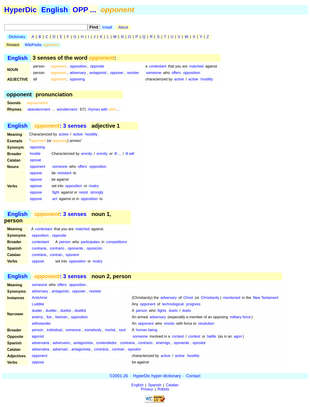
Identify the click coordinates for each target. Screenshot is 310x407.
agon (238, 336)
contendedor (106, 343)
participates (90, 242)
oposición (94, 248)
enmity (86, 154)
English (54, 10)
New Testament (265, 298)
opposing (77, 79)
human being (146, 330)
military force (240, 317)
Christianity (210, 298)
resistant (64, 173)
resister (133, 73)
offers (176, 73)
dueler (37, 311)
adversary (78, 73)
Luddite (38, 304)
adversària (40, 349)
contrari (56, 255)
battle (211, 336)
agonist (38, 336)
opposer (117, 73)
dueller (51, 311)
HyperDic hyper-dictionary (157, 376)
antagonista (83, 343)
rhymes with (102, 109)
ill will (129, 154)
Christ (188, 298)
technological (172, 304)
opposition (78, 66)
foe (49, 317)
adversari (60, 349)
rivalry (94, 186)
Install (107, 27)
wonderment (67, 109)
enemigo (163, 343)
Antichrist (39, 298)
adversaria (40, 343)
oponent (72, 255)
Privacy (147, 389)
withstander (41, 323)
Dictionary (17, 37)
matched (196, 66)
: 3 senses (60, 126)
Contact (193, 376)
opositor (199, 343)
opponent (37, 166)
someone (153, 73)
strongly (96, 192)
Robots (163, 389)
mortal (110, 330)
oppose (36, 173)
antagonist (97, 73)
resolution (206, 323)
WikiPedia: (42, 45)
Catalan (172, 385)
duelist (65, 311)
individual (54, 330)
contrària (39, 255)
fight (55, 192)
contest (178, 336)
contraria (39, 248)
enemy (37, 317)
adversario (61, 343)
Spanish (154, 385)
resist (83, 192)
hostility (207, 79)
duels (173, 311)
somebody (92, 330)
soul (122, 330)
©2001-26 (119, 376)
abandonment (38, 109)
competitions (116, 242)
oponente (75, 248)
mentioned (231, 298)
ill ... (117, 154)
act (54, 199)
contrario (57, 248)
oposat (35, 160)
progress (193, 304)
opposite (97, 66)
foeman (61, 317)
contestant (157, 66)
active (179, 79)
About (123, 27)
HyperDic (20, 10)
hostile (35, 154)
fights (162, 311)
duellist (80, 311)
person (65, 242)
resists (169, 323)
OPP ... (84, 10)
